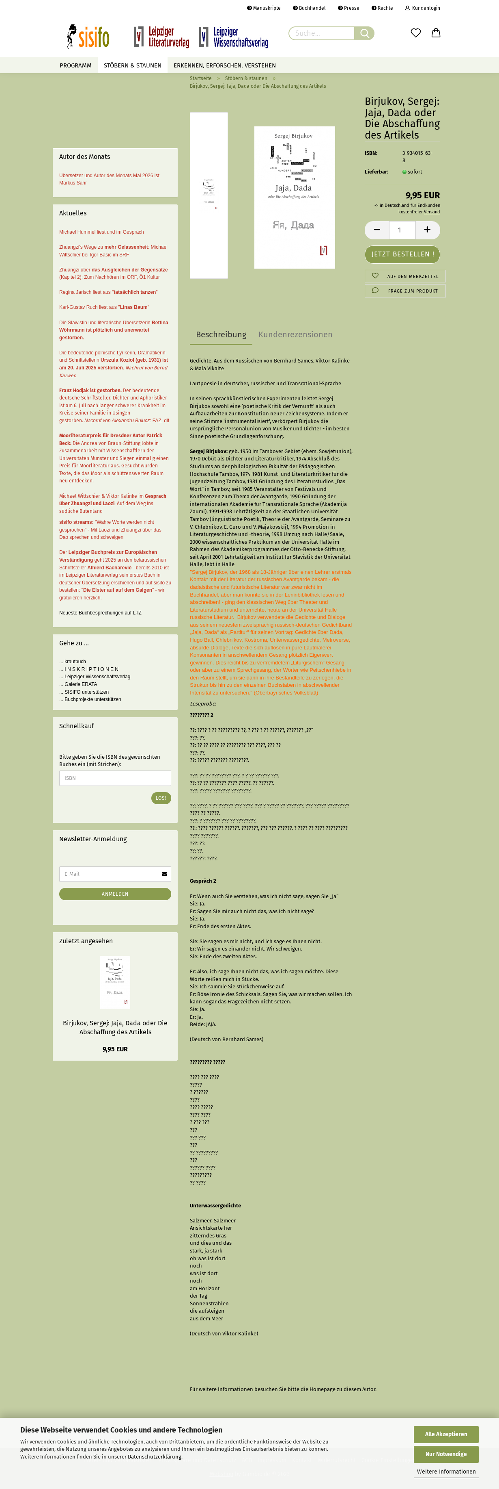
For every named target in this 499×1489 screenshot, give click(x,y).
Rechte (382, 8)
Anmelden (115, 894)
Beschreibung (221, 334)
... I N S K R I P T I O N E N (88, 669)
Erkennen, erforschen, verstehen (225, 65)
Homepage (323, 1389)
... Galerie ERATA (78, 684)
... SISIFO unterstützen (84, 692)
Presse (348, 8)
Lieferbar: (376, 172)
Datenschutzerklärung (154, 1457)
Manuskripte (264, 8)
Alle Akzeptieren (446, 1434)
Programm (76, 65)
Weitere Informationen (446, 1471)
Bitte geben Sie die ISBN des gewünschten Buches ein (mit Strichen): (109, 761)
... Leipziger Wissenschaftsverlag (94, 676)
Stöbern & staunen (132, 65)
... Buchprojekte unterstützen (90, 699)
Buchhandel (309, 8)
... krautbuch (72, 661)
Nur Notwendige (446, 1454)
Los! (161, 798)
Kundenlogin (422, 8)
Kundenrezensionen (295, 334)
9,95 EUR (115, 1049)
